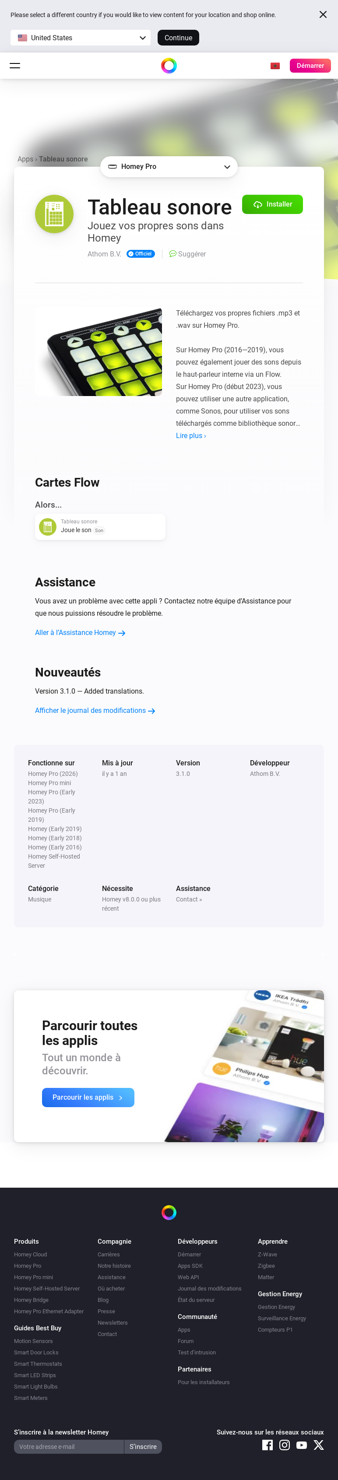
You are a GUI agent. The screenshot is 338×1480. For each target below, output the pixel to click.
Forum (186, 1341)
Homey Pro (27, 1266)
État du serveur (196, 1300)
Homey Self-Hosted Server (47, 1288)
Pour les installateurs (204, 1382)
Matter (266, 1277)
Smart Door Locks (36, 1352)
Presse (106, 1311)
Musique (39, 899)
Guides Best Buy (37, 1328)
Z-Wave (267, 1254)
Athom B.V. (265, 773)
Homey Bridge (31, 1300)
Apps (25, 159)
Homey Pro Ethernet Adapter (49, 1311)
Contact (107, 1334)
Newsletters (113, 1322)
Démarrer (189, 1254)
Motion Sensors (33, 1341)
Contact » (189, 899)
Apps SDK (190, 1266)
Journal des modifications (210, 1288)
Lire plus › (191, 435)
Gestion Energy (276, 1307)
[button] (81, 38)
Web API (188, 1277)
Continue (178, 38)
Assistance (112, 1277)
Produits (26, 1241)
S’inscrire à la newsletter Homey (61, 1432)
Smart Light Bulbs (36, 1386)
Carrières (109, 1254)
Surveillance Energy (282, 1318)
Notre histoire (114, 1266)
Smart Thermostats (38, 1364)
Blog (103, 1300)
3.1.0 (183, 773)
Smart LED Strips (35, 1375)
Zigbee (266, 1266)
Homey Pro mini (33, 1277)
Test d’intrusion (197, 1352)
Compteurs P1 (275, 1329)
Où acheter (111, 1288)
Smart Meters (31, 1398)
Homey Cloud (30, 1254)
